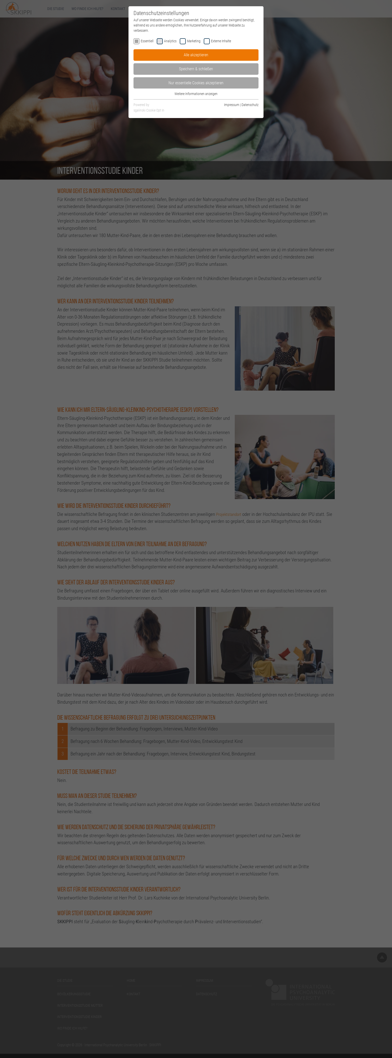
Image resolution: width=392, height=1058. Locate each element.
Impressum (231, 105)
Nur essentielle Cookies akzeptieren (196, 83)
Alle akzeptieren (196, 55)
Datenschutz (250, 105)
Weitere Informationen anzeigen (196, 94)
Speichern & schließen (196, 69)
